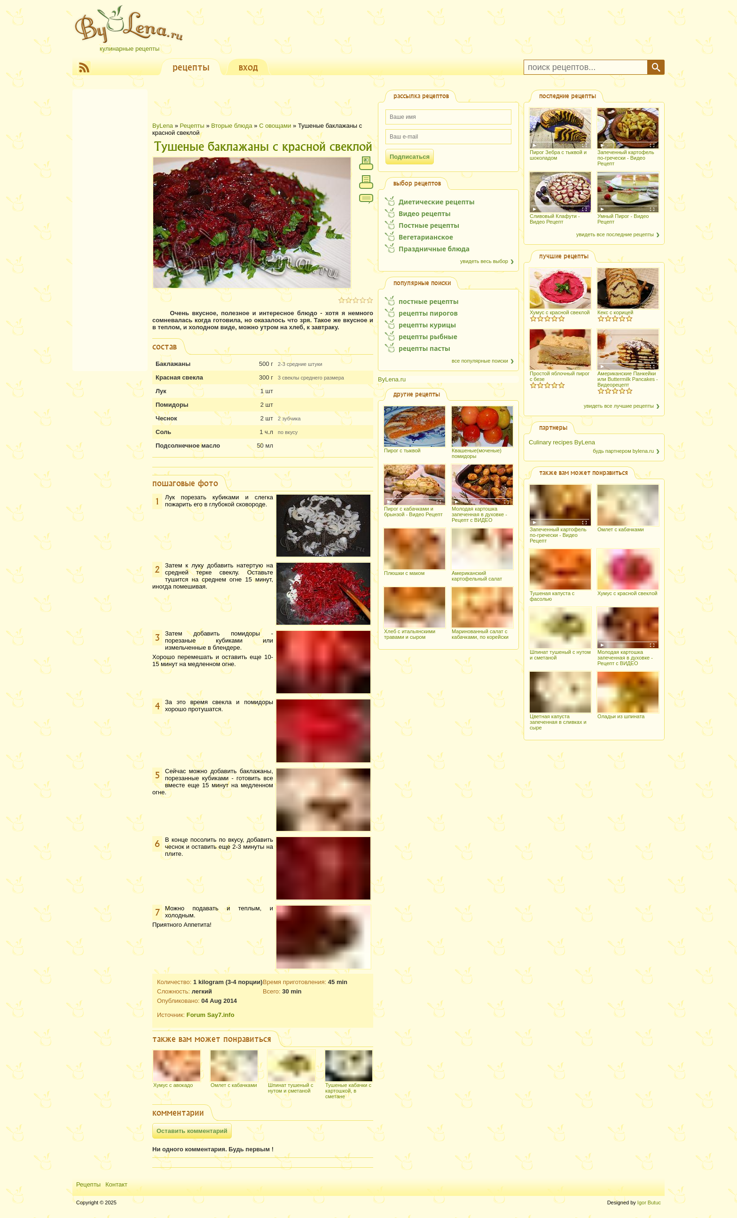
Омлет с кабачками (234, 1085)
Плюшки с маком (404, 573)
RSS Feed (84, 67)
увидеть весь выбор (484, 261)
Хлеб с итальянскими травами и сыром (409, 634)
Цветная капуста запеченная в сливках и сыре (558, 722)
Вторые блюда (232, 125)
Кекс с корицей (615, 312)
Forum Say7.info (211, 1014)
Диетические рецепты (437, 201)
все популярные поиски (480, 361)
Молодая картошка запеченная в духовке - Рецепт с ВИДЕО (479, 514)
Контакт (116, 1184)
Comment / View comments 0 (366, 201)
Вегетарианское (426, 237)
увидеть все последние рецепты (615, 234)
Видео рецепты (425, 213)
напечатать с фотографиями (366, 163)
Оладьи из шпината (620, 716)
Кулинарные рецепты (129, 48)
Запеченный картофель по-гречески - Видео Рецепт (625, 157)
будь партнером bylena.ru (623, 451)
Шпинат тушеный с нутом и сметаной (291, 1088)
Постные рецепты (429, 225)
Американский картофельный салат (477, 576)
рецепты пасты (424, 348)
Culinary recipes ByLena (562, 442)
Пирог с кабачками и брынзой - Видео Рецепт (413, 511)
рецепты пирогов (428, 313)
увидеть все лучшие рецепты (619, 406)
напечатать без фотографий (366, 182)
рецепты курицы (427, 324)
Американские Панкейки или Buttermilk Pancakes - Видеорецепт (627, 379)
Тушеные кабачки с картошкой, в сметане (348, 1090)
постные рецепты (429, 301)
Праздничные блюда (434, 248)
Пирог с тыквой (402, 450)
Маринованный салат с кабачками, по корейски (480, 634)
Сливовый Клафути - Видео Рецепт (555, 219)
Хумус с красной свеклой (560, 312)
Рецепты (192, 125)
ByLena (162, 125)
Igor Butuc (649, 1202)
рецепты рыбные (428, 336)
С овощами (275, 125)
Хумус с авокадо (173, 1085)
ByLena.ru (392, 379)
